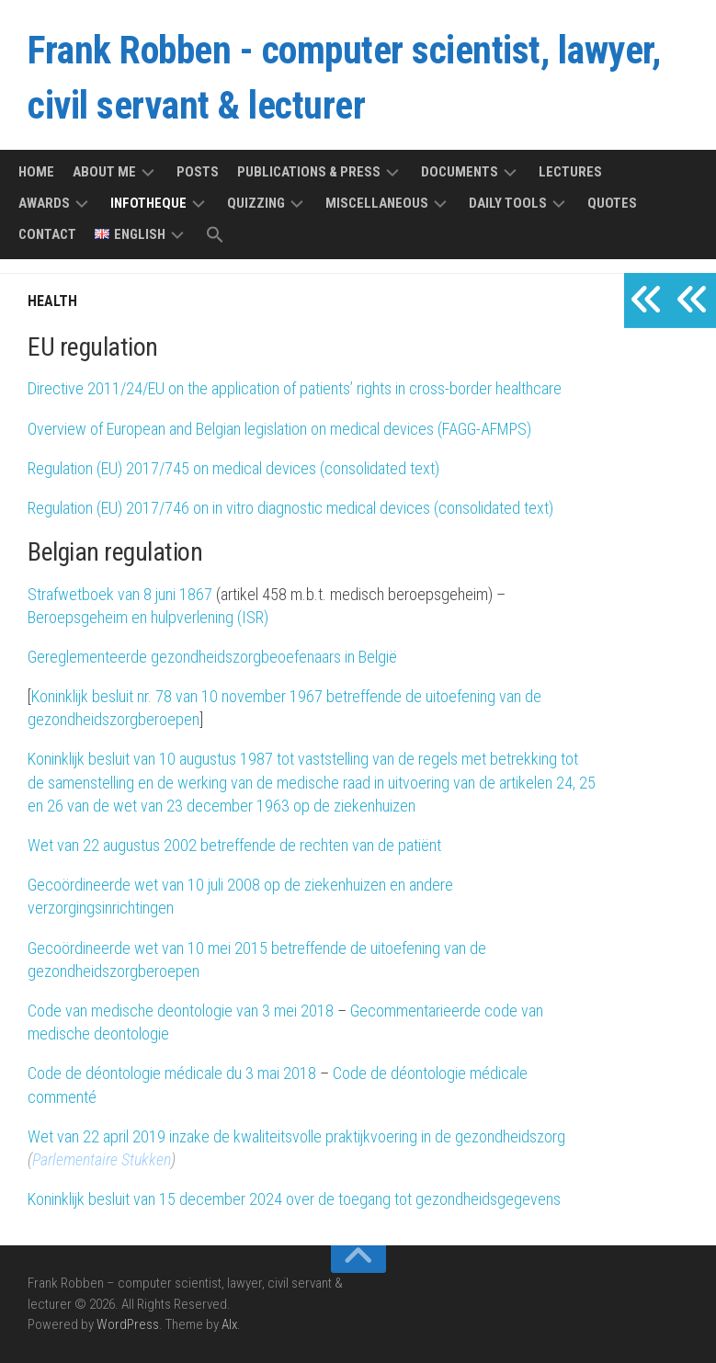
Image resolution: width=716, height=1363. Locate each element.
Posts (197, 172)
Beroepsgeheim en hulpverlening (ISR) (148, 617)
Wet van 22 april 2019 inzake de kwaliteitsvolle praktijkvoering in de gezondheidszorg (296, 1136)
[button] (215, 235)
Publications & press (309, 172)
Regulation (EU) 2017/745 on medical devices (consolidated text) (233, 468)
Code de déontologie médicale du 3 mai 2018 (172, 1073)
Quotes (612, 203)
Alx (229, 1324)
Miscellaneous (376, 203)
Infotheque (148, 203)
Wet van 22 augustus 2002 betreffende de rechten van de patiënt (234, 845)
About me (104, 172)
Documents (459, 172)
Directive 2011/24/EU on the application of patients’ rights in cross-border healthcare (295, 388)
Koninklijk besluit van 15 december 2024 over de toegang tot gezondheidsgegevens (294, 1199)
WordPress (128, 1324)
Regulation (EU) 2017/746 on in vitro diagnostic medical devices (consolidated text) (290, 507)
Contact (47, 234)
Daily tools (508, 203)
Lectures (570, 172)
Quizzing (256, 203)
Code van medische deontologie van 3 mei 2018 (181, 1010)
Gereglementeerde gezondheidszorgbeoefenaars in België (212, 656)
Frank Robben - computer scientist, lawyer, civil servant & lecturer (344, 78)
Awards (44, 203)
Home (36, 172)
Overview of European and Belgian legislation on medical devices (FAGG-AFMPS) (279, 428)
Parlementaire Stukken (101, 1159)
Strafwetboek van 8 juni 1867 (120, 594)
